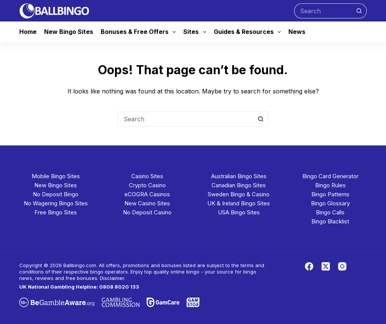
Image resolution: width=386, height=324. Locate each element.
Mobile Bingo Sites (56, 176)
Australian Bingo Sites (239, 176)
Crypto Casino (147, 185)
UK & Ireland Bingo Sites (238, 203)
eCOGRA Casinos (147, 194)
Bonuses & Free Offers (140, 32)
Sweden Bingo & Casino (239, 194)
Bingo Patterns (330, 194)
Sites (196, 32)
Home (28, 31)
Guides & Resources (249, 32)
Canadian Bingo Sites (238, 185)
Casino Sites (147, 176)
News (296, 31)
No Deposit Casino (147, 212)
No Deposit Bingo (55, 194)
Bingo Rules (330, 185)
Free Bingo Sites (55, 212)
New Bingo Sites (68, 31)
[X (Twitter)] (326, 266)
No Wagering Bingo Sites (56, 203)
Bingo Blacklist (330, 221)
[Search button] (359, 10)
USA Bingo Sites (239, 212)
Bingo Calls (330, 212)
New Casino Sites (147, 203)
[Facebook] (309, 266)
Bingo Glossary (330, 203)
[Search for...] (323, 10)
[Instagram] (342, 266)
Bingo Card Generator (330, 176)
